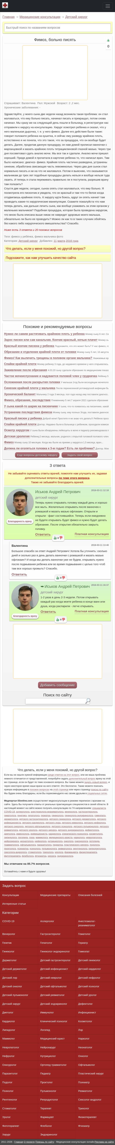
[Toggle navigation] (108, 6)
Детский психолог (88, 986)
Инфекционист (87, 1012)
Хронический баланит (20, 394)
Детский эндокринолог (53, 1003)
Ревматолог (85, 1091)
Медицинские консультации (40, 17)
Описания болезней (90, 895)
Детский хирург (76, 17)
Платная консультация (92, 534)
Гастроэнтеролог (50, 934)
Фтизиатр (84, 1125)
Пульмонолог (48, 1091)
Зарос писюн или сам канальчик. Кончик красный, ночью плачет (50, 339)
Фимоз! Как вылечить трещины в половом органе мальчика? (48, 358)
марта (61, 240)
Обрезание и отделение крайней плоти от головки (40, 351)
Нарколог (83, 1038)
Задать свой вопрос (79, 454)
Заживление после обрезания (25, 370)
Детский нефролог (89, 977)
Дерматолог (9, 960)
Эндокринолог (48, 1134)
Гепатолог (46, 942)
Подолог (7, 1082)
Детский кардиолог (89, 968)
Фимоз (9, 442)
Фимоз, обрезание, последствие (27, 400)
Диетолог (7, 1012)
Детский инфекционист (54, 968)
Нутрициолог (48, 1056)
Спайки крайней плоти (20, 363)
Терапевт (45, 1108)
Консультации (10, 895)
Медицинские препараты (55, 895)
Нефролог (8, 1056)
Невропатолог (10, 1047)
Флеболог (46, 1125)
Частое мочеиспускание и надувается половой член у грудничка (50, 376)
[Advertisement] (55, 73)
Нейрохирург (48, 1047)
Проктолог (46, 1082)
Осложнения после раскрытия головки (32, 382)
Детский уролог (87, 995)
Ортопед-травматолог (53, 1064)
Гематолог (84, 934)
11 (55, 240)
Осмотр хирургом (16, 430)
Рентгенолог (9, 1099)
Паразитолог (10, 1073)
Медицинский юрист (52, 1038)
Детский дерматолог (14, 968)
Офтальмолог (86, 1064)
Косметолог (85, 1021)
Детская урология (17, 436)
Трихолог (83, 1108)
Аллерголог (47, 921)
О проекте (29, 1141)
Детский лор (9, 977)
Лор (80, 1030)
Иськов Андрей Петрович (57, 492)
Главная (9, 17)
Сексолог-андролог (89, 1099)
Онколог (83, 1056)
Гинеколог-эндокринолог (55, 951)
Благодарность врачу (20, 521)
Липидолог (8, 1030)
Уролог (6, 1117)
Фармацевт (47, 1117)
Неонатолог (85, 1047)
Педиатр (45, 1073)
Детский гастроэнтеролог (55, 960)
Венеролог (8, 934)
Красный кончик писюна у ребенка (29, 345)
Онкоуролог (9, 1064)
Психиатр (84, 1082)
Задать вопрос (14, 886)
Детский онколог (12, 986)
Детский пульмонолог (15, 995)
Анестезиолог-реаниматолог (87, 923)
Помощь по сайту (44, 1141)
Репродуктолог (49, 1099)
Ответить (43, 534)
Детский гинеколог (89, 960)
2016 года (72, 240)
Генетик (7, 942)
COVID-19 (8, 921)
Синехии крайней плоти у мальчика (29, 388)
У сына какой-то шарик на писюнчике (31, 406)
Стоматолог (9, 1108)
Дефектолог (85, 1003)
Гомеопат (84, 951)
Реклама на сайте (104, 1141)
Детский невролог (51, 977)
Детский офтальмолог (53, 986)
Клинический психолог (53, 1021)
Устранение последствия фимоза (28, 412)
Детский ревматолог (52, 995)
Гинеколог (8, 951)
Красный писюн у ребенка (23, 418)
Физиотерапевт (87, 1117)
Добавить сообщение (57, 685)
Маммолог (8, 1038)
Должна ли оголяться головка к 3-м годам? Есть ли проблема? (49, 448)
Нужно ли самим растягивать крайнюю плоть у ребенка (44, 333)
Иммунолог (47, 1012)
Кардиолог (8, 1021)
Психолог (8, 1091)
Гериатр (83, 942)
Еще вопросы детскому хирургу (37, 454)
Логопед (45, 1030)
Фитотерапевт (10, 1125)
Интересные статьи (14, 903)
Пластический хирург (91, 1073)
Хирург (6, 1134)
